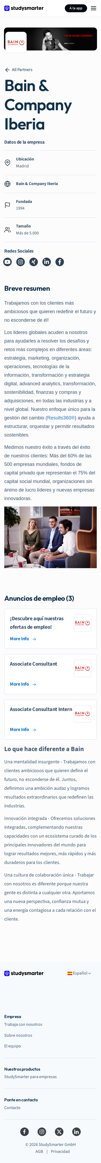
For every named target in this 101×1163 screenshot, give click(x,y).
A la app (76, 8)
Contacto (12, 1108)
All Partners (18, 69)
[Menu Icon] (93, 8)
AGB (39, 1151)
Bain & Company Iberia (37, 184)
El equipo (12, 1046)
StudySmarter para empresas (30, 1077)
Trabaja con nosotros (23, 1024)
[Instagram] (42, 1131)
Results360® (61, 418)
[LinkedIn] (76, 1131)
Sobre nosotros (18, 1035)
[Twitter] (59, 1131)
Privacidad (60, 1151)
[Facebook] (24, 1131)
